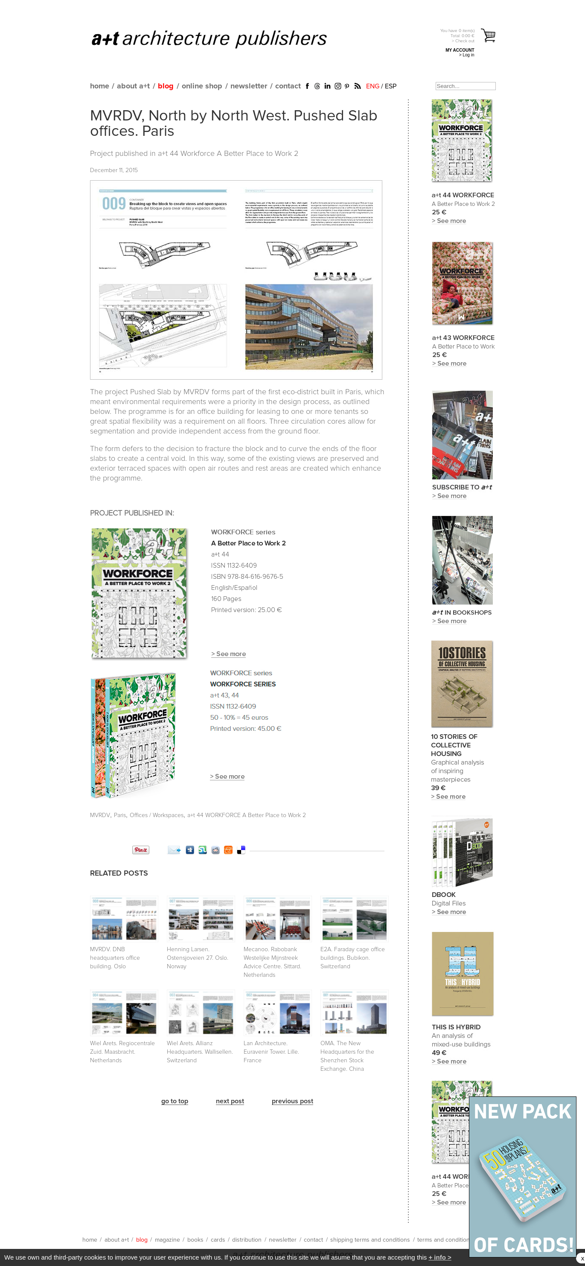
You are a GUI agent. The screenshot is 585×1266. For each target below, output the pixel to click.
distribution (247, 1240)
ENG (372, 86)
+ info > (439, 1257)
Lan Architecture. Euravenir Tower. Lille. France (271, 1052)
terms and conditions (445, 1240)
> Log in (466, 55)
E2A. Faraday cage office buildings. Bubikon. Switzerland (352, 958)
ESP (390, 86)
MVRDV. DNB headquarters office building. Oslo (115, 958)
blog (166, 86)
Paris (120, 815)
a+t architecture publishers (220, 39)
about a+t (133, 86)
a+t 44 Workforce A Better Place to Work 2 (228, 154)
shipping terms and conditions (370, 1240)
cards (218, 1240)
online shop (202, 86)
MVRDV (100, 815)
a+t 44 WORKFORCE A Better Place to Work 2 (246, 815)
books (195, 1240)
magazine (167, 1240)
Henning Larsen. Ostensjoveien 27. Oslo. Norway (197, 958)
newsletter (248, 86)
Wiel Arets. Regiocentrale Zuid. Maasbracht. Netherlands (122, 1052)
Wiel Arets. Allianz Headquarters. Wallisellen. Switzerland (200, 1052)
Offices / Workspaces (156, 815)
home (99, 86)
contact (288, 86)
